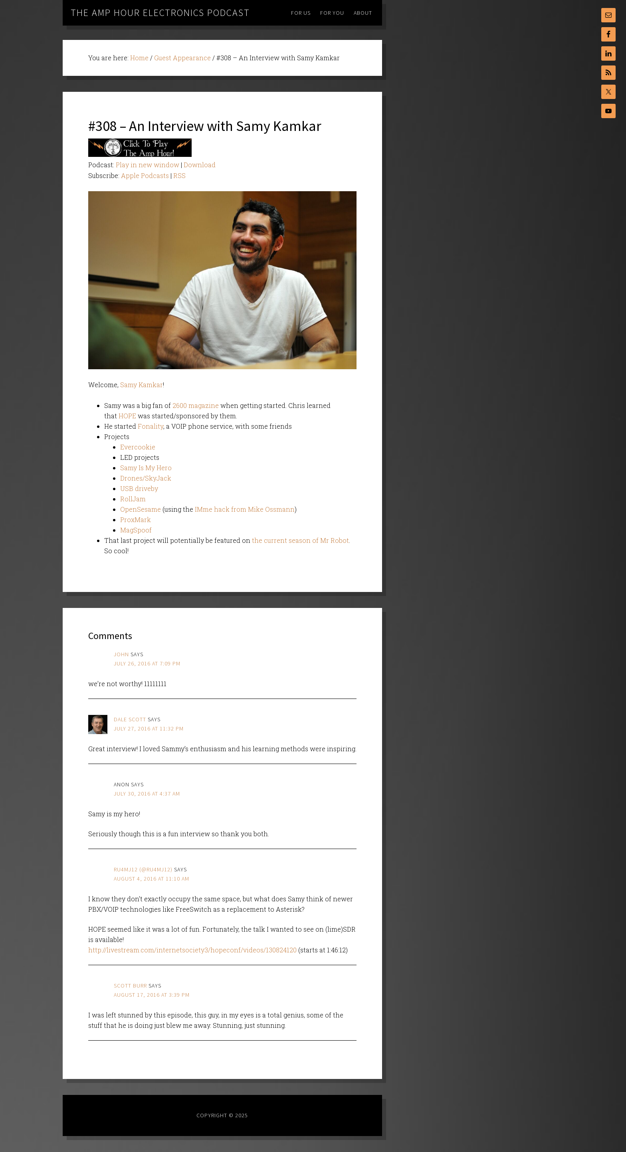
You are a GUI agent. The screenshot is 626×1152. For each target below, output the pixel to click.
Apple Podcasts (145, 175)
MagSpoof (136, 530)
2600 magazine (195, 405)
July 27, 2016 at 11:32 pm (149, 728)
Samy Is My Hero (146, 467)
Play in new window (147, 164)
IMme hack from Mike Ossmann (245, 509)
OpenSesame (140, 509)
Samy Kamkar (141, 384)
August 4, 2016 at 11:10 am (151, 878)
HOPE (127, 416)
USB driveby (139, 488)
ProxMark (135, 519)
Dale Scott (130, 719)
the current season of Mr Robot (300, 540)
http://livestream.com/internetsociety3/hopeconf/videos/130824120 (192, 950)
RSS (179, 175)
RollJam (133, 499)
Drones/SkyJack (145, 478)
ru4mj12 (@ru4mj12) (143, 869)
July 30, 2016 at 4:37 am (147, 793)
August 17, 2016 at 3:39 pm (152, 994)
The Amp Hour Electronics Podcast (160, 12)
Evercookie (137, 447)
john (121, 654)
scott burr (130, 985)
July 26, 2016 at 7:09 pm (147, 663)
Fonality (150, 426)
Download (200, 164)
